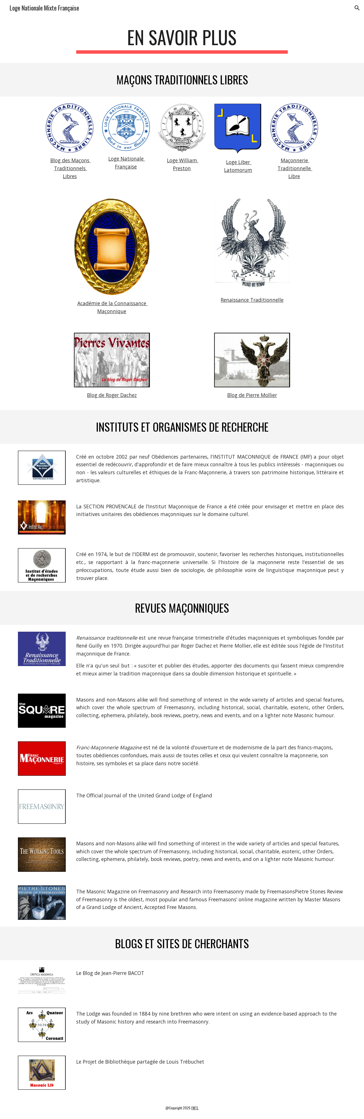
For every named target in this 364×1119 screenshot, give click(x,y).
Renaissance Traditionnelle (252, 299)
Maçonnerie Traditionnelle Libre (295, 168)
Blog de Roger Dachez (112, 395)
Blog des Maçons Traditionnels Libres (70, 168)
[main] (182, 40)
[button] (357, 8)
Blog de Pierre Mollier (252, 395)
